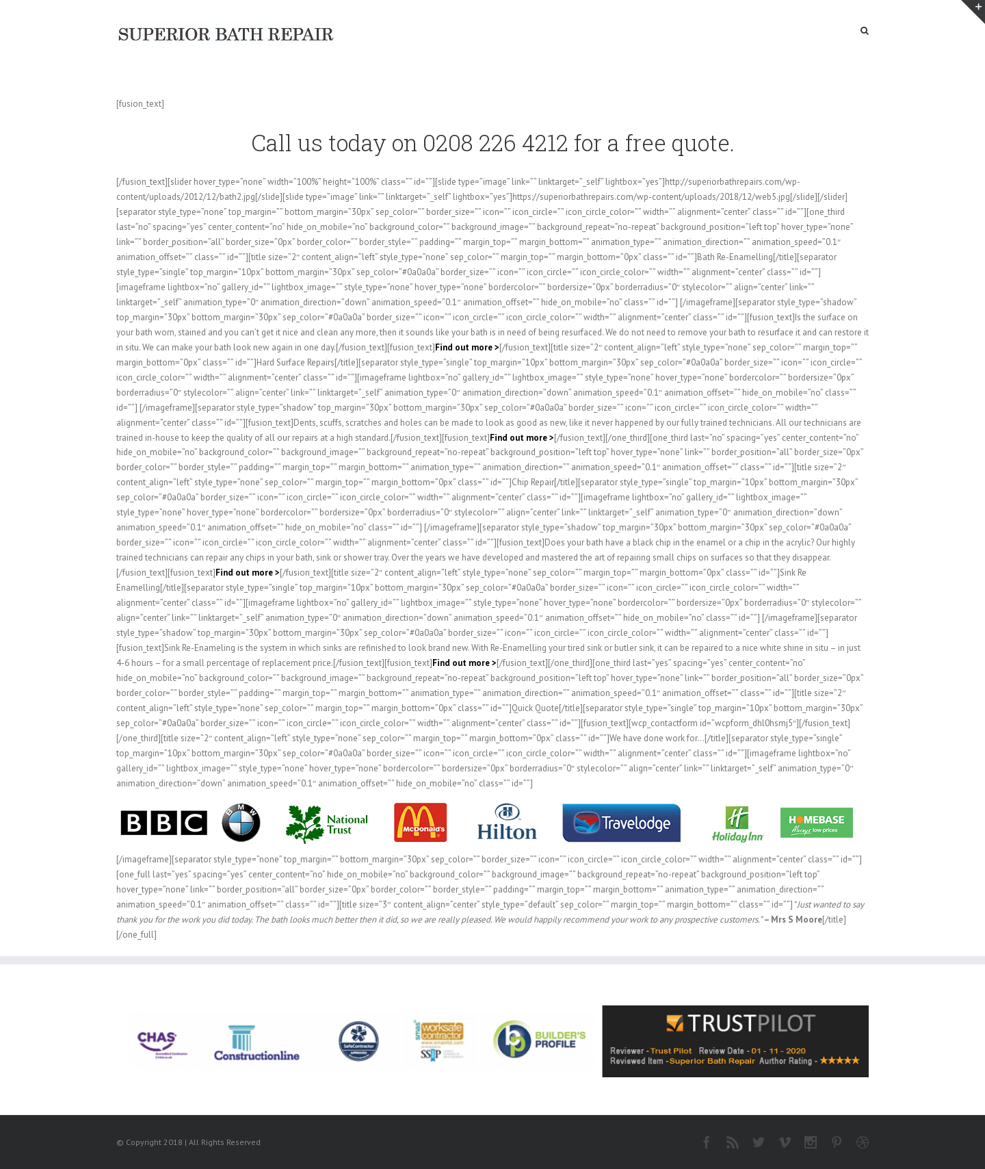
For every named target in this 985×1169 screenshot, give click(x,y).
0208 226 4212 (495, 142)
